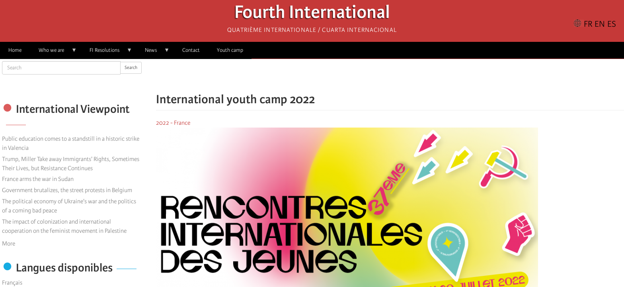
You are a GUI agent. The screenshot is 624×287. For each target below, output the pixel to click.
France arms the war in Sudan (38, 179)
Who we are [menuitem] (53, 53)
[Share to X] (379, 76)
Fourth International (312, 14)
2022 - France (173, 122)
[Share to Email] (401, 76)
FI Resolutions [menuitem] (106, 53)
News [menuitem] (153, 53)
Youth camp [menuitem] (230, 50)
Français (12, 282)
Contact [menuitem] (191, 50)
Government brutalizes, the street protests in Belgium (67, 190)
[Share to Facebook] (368, 76)
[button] (412, 76)
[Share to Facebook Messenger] (390, 76)
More (8, 243)
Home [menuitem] (14, 50)
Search (131, 67)
